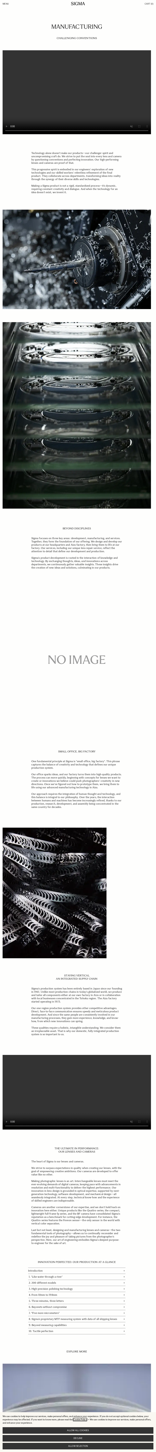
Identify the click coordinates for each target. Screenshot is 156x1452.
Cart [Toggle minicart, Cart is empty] (149, 4)
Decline (78, 1438)
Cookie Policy (80, 1419)
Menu (6, 4)
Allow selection (78, 1446)
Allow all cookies (78, 1430)
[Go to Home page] (78, 3)
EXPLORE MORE (77, 1351)
